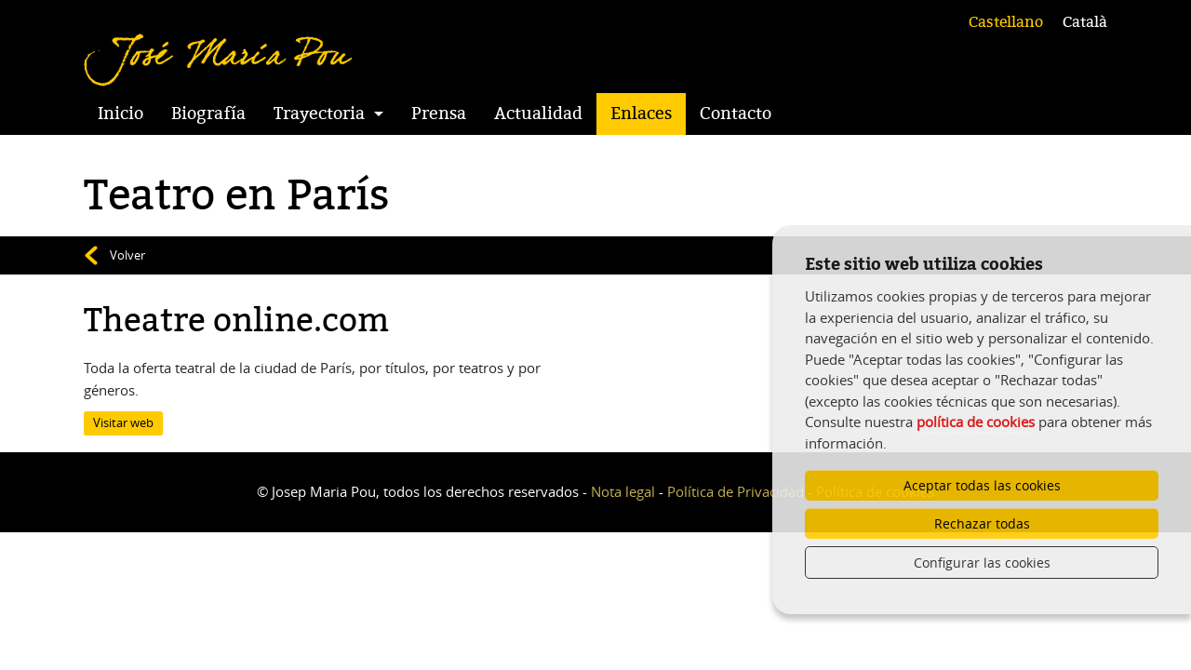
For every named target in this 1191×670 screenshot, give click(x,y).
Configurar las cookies (982, 562)
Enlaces (641, 113)
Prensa (438, 113)
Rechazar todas (982, 523)
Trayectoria (319, 113)
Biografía (208, 113)
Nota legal (623, 491)
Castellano (1006, 22)
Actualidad (538, 113)
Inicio (120, 113)
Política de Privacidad (735, 491)
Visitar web (123, 422)
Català (1085, 22)
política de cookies (976, 421)
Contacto (735, 113)
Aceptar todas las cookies (982, 485)
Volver (127, 255)
